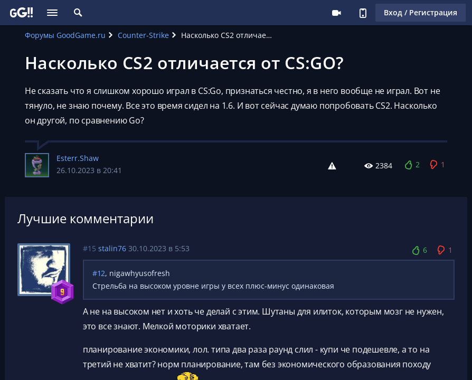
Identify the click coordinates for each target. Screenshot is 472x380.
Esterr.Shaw (77, 158)
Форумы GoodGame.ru (65, 35)
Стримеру (336, 12)
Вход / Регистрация (420, 12)
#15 (89, 248)
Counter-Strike (143, 35)
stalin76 (112, 248)
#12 (98, 273)
